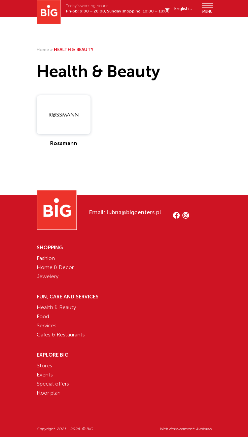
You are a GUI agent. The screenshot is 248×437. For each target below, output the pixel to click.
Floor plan (49, 393)
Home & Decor (55, 267)
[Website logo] (49, 12)
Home (43, 49)
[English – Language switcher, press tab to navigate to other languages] (183, 8)
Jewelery (48, 276)
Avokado (204, 429)
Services (47, 325)
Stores (44, 365)
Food (43, 316)
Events (45, 374)
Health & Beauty (56, 307)
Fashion (46, 258)
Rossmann (63, 143)
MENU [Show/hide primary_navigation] (207, 8)
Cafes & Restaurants (61, 334)
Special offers (53, 383)
